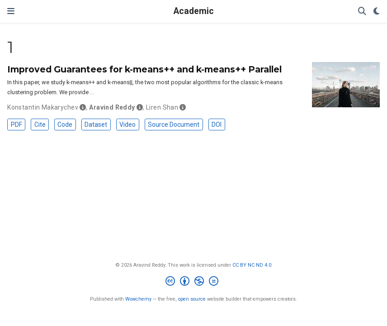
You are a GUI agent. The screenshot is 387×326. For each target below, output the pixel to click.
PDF (16, 124)
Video (127, 124)
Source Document (173, 124)
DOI (217, 124)
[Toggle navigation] (10, 11)
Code (64, 124)
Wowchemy (138, 299)
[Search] (362, 11)
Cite (40, 124)
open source (192, 299)
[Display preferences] (376, 11)
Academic (194, 11)
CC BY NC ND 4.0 (251, 265)
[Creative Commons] (193, 282)
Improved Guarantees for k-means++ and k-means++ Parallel (144, 69)
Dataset (96, 124)
